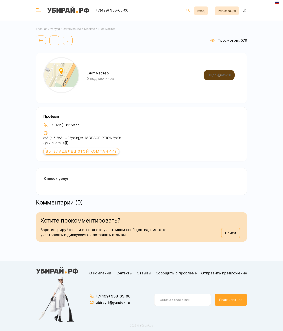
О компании (100, 273)
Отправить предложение (224, 273)
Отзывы (144, 273)
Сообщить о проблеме (176, 273)
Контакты (124, 273)
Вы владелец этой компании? (81, 151)
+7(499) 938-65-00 (111, 10)
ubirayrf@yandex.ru (113, 302)
